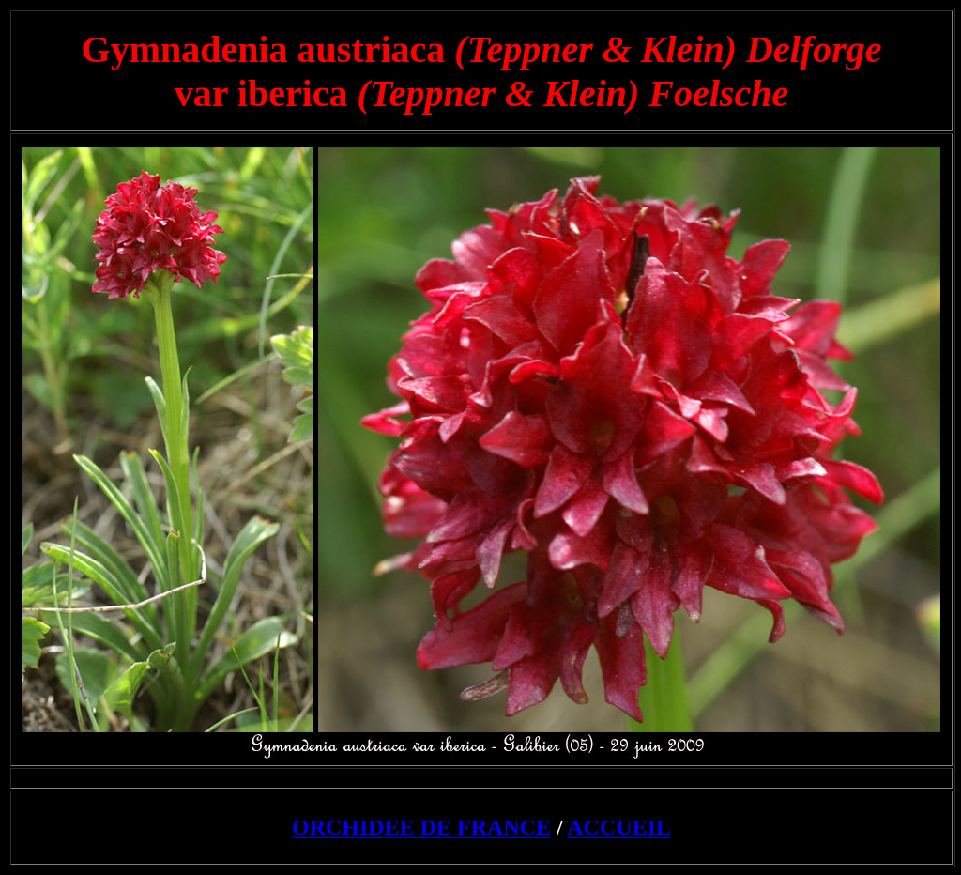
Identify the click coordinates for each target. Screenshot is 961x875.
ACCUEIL (619, 827)
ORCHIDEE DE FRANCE (421, 827)
